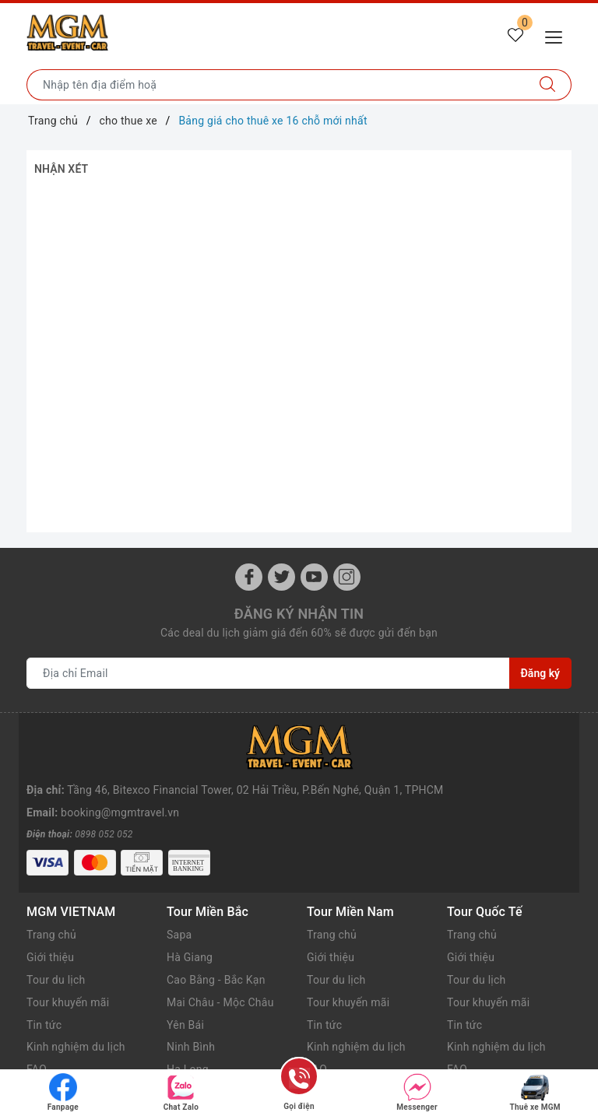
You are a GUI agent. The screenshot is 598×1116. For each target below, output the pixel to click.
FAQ (36, 1025)
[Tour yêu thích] (515, 36)
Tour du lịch (56, 935)
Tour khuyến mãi (67, 958)
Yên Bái (185, 980)
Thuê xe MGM (535, 1092)
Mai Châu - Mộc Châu (220, 958)
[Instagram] (347, 577)
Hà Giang (190, 913)
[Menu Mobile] (558, 35)
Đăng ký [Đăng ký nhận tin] (540, 673)
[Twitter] (281, 577)
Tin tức (44, 980)
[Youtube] (314, 577)
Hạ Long (188, 1025)
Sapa (179, 890)
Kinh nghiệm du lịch (75, 1002)
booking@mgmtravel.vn (120, 768)
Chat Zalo (181, 1092)
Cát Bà (183, 1047)
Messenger (416, 1092)
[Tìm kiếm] (548, 84)
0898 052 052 (103, 789)
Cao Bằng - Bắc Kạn (216, 935)
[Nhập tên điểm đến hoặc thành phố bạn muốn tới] (275, 84)
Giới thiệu (50, 913)
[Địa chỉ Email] (268, 673)
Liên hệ (44, 1047)
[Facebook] (248, 577)
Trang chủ (51, 890)
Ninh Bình (191, 1002)
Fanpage (63, 1092)
